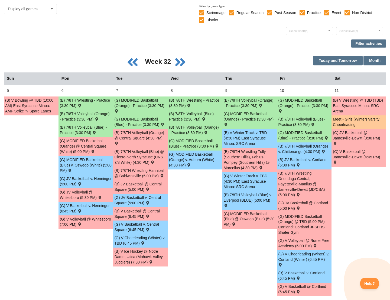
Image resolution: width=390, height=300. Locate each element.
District (212, 20)
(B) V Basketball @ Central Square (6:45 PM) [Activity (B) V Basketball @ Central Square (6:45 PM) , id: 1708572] (137, 214)
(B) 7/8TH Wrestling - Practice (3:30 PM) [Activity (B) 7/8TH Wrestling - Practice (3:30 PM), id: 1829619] (194, 103)
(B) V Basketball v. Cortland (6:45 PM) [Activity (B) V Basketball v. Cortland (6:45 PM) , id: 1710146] (301, 276)
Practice (314, 13)
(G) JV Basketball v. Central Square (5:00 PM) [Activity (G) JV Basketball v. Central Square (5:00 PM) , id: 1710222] (137, 200)
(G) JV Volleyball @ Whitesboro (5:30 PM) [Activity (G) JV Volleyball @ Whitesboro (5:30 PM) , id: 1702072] (81, 195)
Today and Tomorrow (338, 60)
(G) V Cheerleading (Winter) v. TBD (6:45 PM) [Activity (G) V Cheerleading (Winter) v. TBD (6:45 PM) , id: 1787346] (139, 240)
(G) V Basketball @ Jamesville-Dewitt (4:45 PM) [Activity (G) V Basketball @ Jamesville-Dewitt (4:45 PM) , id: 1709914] (356, 156)
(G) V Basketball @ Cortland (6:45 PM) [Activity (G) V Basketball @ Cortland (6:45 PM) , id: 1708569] (302, 289)
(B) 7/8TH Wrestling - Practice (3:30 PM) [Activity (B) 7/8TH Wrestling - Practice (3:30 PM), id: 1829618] (85, 103)
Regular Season (250, 13)
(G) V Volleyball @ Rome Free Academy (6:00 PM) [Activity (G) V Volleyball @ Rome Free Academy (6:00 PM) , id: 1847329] (304, 243)
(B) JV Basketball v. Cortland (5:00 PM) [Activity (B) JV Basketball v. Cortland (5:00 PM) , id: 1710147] (302, 162)
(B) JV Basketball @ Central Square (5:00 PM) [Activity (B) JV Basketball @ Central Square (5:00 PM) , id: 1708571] (138, 187)
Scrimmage (216, 13)
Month (375, 60)
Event (336, 13)
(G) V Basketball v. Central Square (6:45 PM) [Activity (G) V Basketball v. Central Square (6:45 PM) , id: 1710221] (136, 227)
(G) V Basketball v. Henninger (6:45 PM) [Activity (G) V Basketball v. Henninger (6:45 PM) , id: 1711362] (85, 208)
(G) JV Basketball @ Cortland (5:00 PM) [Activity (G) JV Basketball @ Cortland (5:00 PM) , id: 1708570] (303, 206)
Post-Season (285, 13)
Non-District (362, 13)
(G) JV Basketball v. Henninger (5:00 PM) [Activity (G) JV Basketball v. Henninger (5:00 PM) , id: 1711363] (86, 181)
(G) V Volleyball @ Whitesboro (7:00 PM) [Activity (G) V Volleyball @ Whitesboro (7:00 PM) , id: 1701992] (85, 222)
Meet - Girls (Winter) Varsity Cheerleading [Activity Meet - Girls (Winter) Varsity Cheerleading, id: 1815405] (356, 122)
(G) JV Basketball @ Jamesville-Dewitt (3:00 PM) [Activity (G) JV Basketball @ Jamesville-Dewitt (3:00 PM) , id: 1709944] (356, 138)
